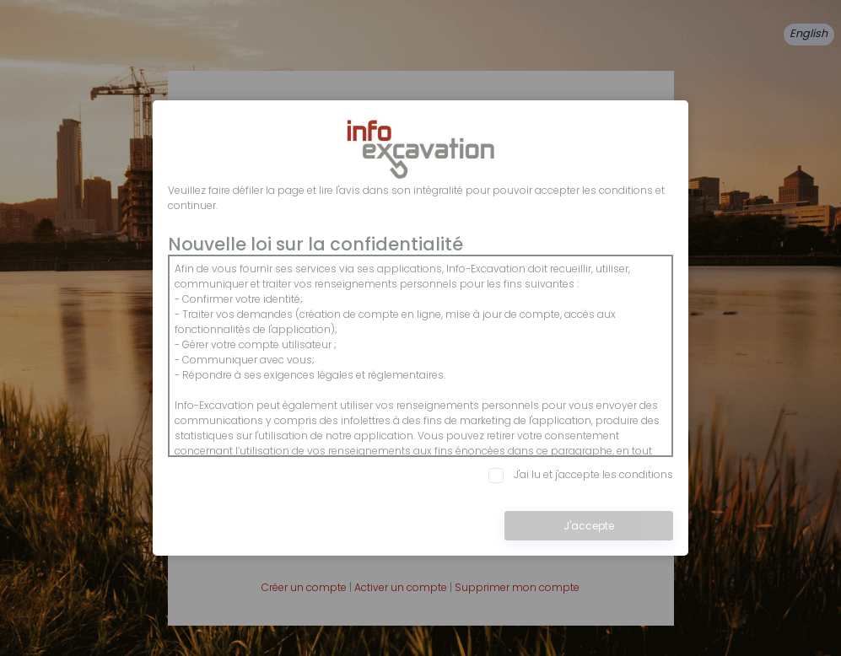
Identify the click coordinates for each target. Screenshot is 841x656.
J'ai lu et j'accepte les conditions (580, 474)
